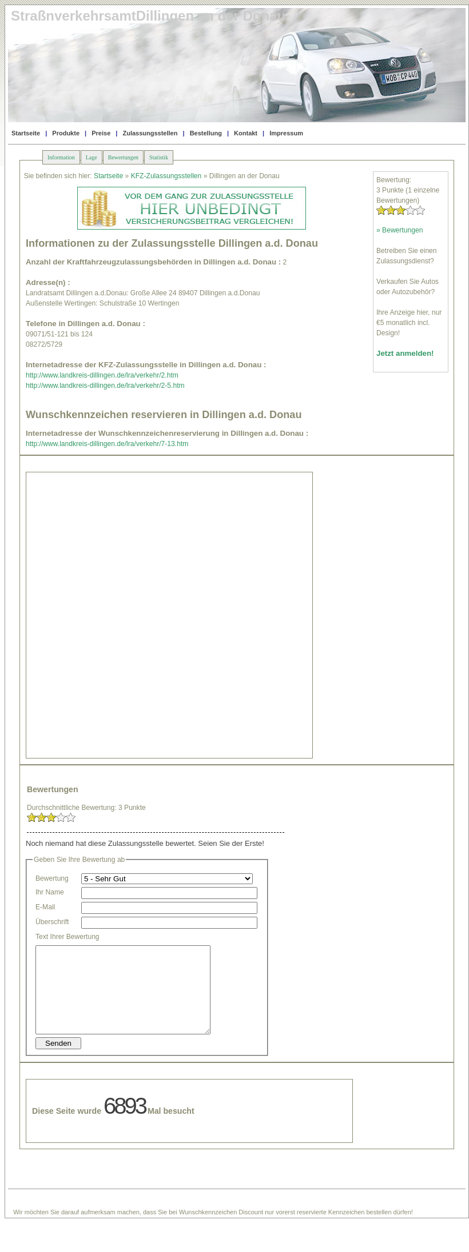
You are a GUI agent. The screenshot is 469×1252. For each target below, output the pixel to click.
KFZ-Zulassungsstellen (166, 176)
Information (61, 157)
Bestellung (206, 133)
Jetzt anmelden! (405, 353)
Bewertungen (123, 157)
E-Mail (45, 907)
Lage (91, 157)
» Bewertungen (399, 230)
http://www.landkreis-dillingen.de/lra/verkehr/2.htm (102, 375)
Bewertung (52, 878)
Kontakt (245, 133)
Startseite (25, 133)
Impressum (286, 133)
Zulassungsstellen (149, 133)
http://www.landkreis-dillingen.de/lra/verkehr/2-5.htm (105, 386)
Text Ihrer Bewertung (67, 937)
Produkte (66, 133)
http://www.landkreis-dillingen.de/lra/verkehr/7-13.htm (107, 444)
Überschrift (52, 922)
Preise (101, 133)
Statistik (158, 157)
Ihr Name (49, 892)
